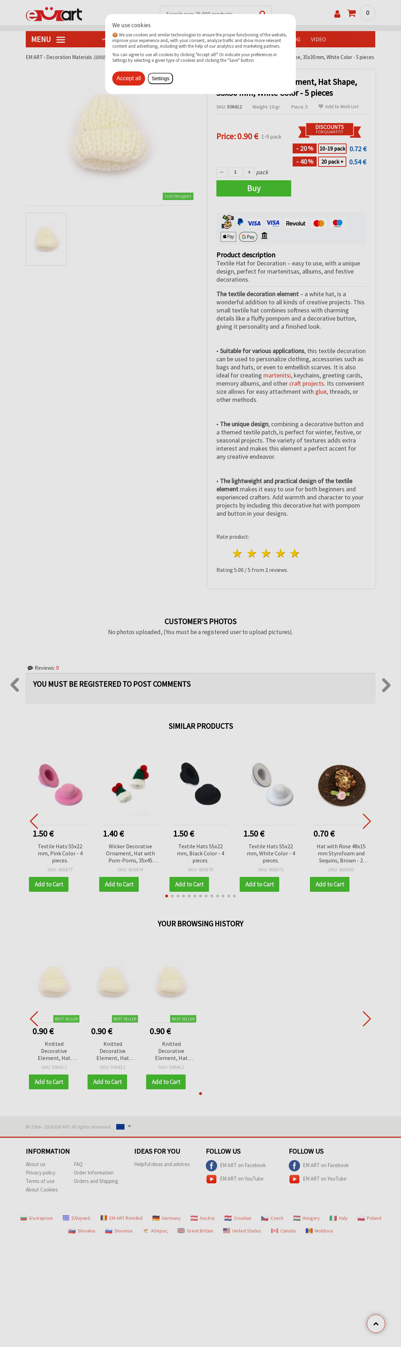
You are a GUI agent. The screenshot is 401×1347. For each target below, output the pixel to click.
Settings (160, 78)
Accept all (128, 78)
